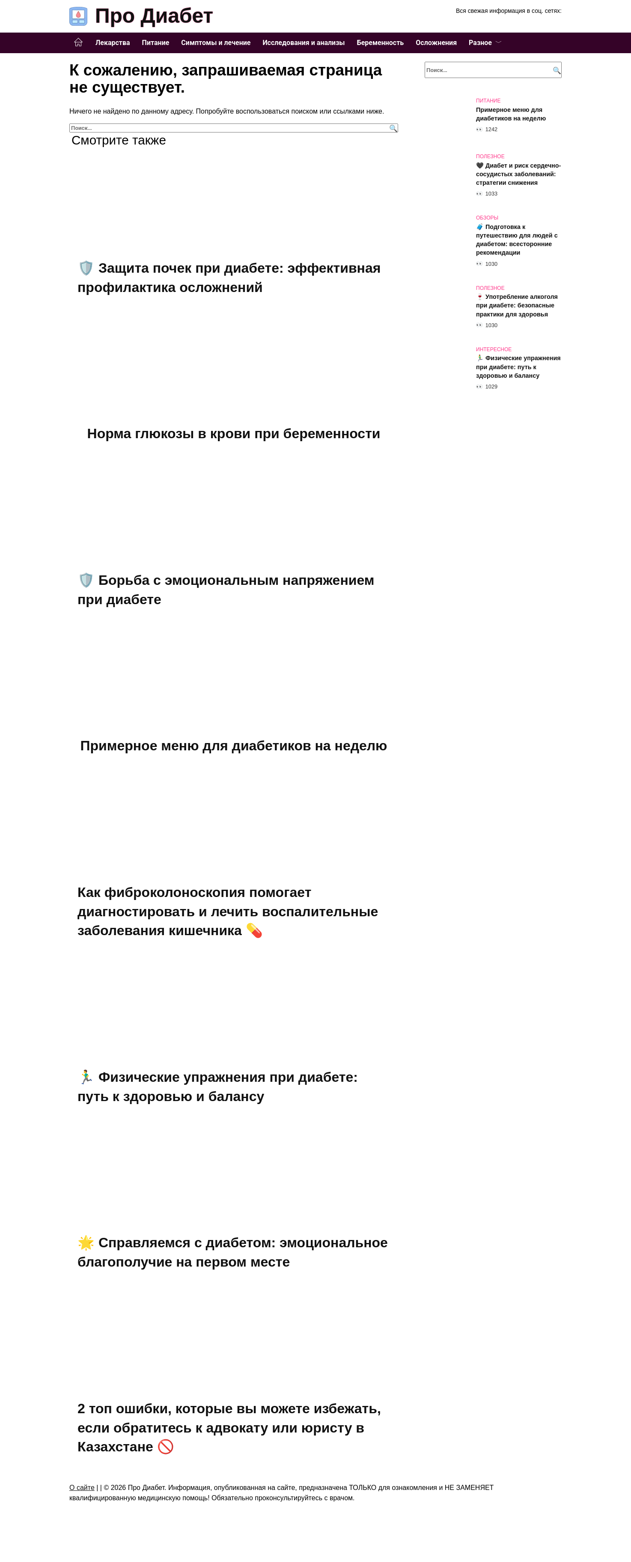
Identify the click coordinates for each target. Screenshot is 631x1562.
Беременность (380, 43)
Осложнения (436, 43)
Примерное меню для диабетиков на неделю (233, 748)
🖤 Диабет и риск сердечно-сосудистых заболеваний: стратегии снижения (518, 174)
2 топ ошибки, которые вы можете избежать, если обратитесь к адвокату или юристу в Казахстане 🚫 (229, 1434)
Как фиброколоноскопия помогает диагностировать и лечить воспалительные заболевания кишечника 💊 (227, 915)
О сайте (82, 1494)
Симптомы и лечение (215, 43)
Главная (78, 42)
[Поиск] (392, 127)
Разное (480, 43)
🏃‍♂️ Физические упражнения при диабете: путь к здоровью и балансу (518, 367)
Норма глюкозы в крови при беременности (234, 434)
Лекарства (112, 43)
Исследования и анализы (303, 43)
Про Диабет (154, 15)
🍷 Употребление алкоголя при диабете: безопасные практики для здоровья (517, 306)
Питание (156, 43)
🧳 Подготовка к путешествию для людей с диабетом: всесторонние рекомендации (517, 239)
